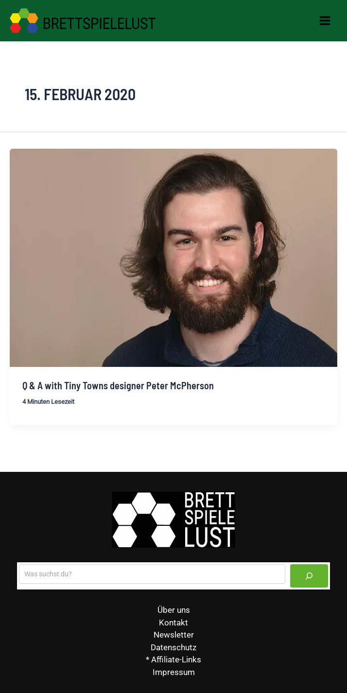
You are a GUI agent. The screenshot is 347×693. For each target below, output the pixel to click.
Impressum (174, 672)
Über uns (173, 610)
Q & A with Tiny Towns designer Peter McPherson (118, 385)
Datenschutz (173, 647)
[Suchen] (309, 576)
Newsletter (174, 635)
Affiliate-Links (176, 659)
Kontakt (173, 622)
